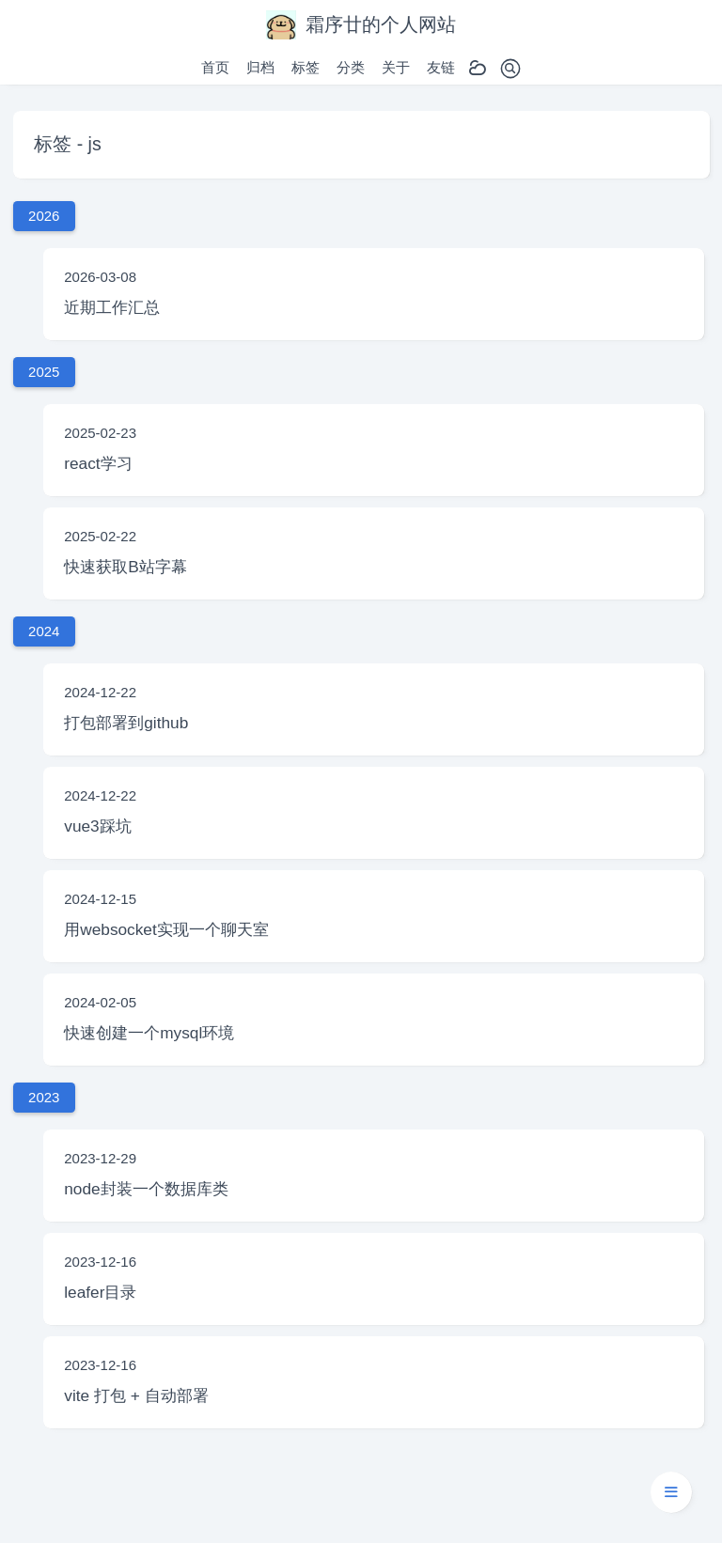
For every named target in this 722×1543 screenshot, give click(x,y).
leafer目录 (100, 1292)
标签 (305, 67)
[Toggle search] (510, 69)
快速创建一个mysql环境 (149, 1032)
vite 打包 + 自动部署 (136, 1395)
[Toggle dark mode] (477, 68)
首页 (215, 67)
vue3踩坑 (97, 826)
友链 (441, 67)
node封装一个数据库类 (146, 1188)
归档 (260, 67)
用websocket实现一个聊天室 (166, 929)
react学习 (98, 463)
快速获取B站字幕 (125, 566)
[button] (671, 1492)
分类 (351, 67)
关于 (396, 67)
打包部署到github (126, 722)
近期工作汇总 (112, 307)
